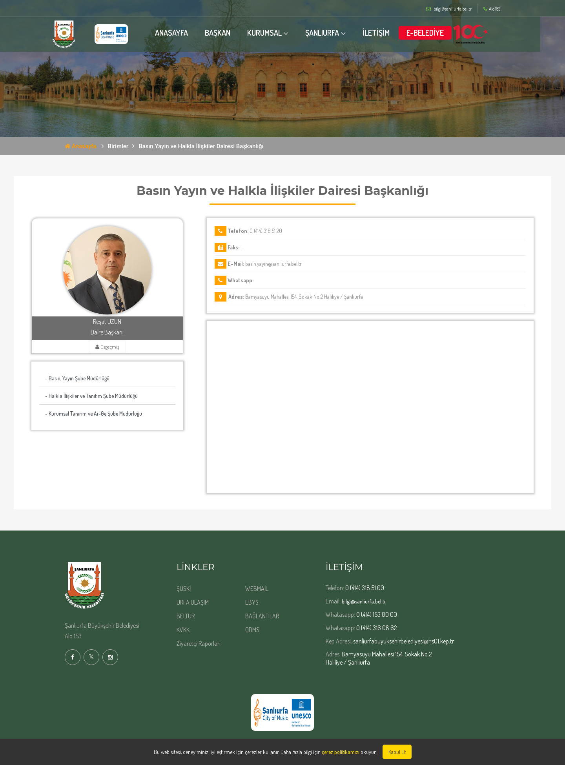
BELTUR (186, 616)
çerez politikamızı (340, 752)
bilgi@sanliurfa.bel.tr (364, 601)
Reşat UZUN (107, 321)
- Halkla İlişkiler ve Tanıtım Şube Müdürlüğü (91, 395)
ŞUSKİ (184, 588)
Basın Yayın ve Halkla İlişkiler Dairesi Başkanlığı (201, 146)
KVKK (183, 630)
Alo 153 (491, 9)
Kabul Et (397, 752)
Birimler (118, 146)
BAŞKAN (229, 32)
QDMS (252, 630)
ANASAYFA (183, 32)
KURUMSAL (276, 32)
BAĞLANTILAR (262, 616)
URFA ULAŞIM (193, 602)
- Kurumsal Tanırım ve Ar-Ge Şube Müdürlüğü (93, 413)
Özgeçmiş (107, 346)
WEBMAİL (256, 588)
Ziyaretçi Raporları (199, 643)
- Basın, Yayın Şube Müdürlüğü (77, 378)
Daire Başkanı (107, 332)
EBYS (252, 602)
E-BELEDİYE (437, 32)
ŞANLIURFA (334, 32)
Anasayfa (81, 146)
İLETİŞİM (388, 32)
